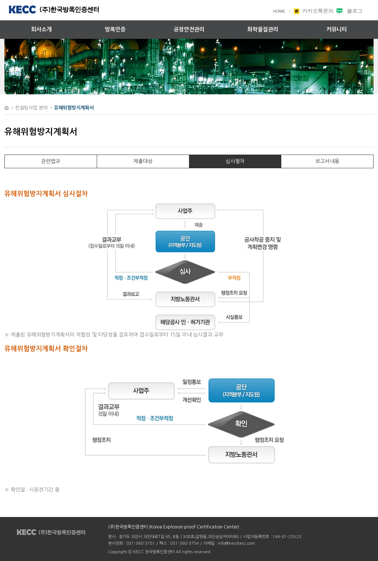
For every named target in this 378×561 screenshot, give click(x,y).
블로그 (348, 11)
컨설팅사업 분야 (31, 107)
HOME (279, 11)
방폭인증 (115, 29)
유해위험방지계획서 (74, 107)
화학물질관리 (262, 29)
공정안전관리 (189, 29)
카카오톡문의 (314, 11)
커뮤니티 (336, 29)
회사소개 (41, 29)
